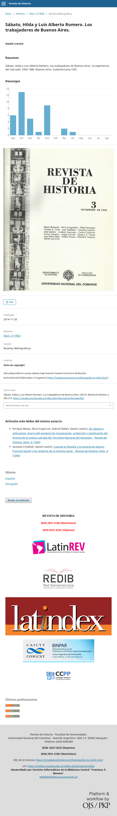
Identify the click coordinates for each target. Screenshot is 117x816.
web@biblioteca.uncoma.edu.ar (58, 777)
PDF (11, 302)
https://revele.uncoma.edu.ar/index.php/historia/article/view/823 (48, 398)
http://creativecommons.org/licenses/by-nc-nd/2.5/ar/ (77, 377)
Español (10, 478)
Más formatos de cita (17, 405)
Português (11, 484)
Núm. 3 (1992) (36, 13)
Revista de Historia (20, 3)
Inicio (8, 13)
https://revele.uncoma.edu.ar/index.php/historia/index (61, 766)
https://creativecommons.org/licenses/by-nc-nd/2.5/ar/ (69, 760)
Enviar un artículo (18, 500)
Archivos (20, 13)
